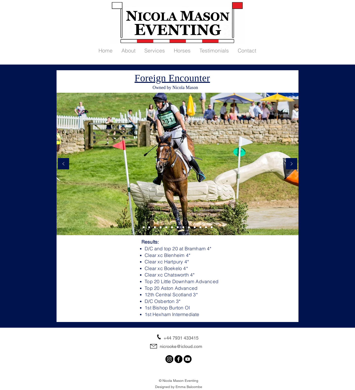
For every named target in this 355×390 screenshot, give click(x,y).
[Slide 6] (155, 227)
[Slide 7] (183, 227)
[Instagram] (169, 359)
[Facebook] (178, 359)
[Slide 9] (143, 227)
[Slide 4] (166, 227)
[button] (128, 48)
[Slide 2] (149, 227)
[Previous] (63, 164)
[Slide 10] (189, 227)
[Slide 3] (160, 227)
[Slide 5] (177, 227)
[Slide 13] (212, 227)
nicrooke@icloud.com (181, 346)
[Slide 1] (172, 227)
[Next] (291, 164)
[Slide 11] (195, 227)
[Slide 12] (200, 227)
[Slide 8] (206, 227)
